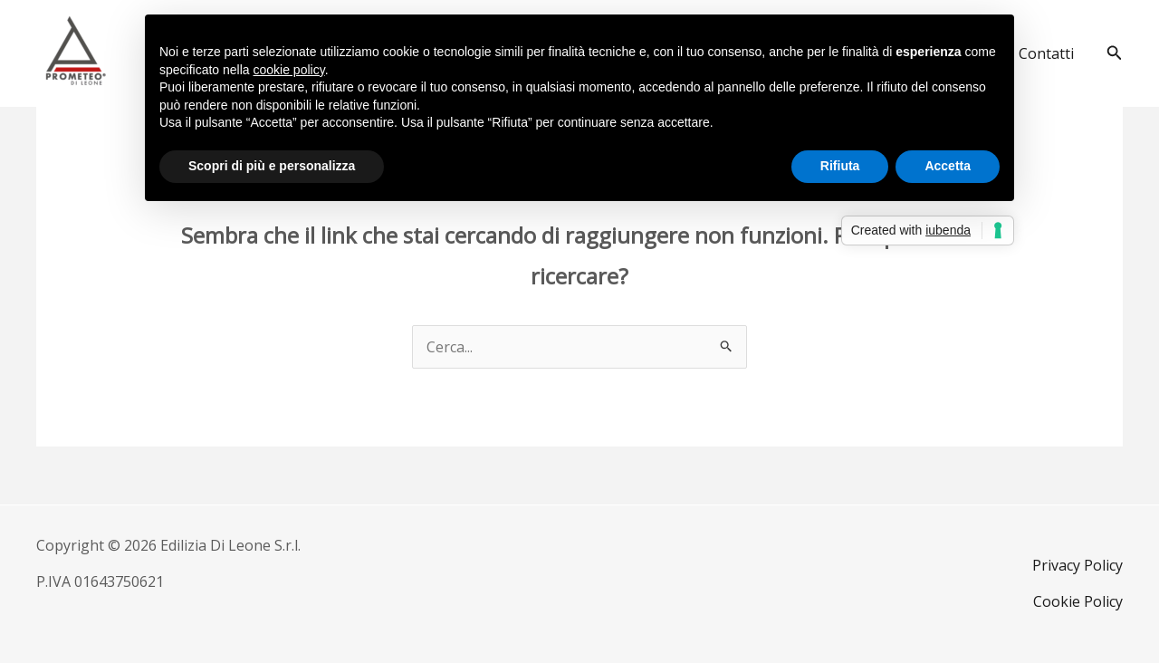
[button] (1114, 53)
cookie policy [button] (289, 69)
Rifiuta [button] (840, 166)
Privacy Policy (1077, 565)
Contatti (1046, 53)
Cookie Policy (1078, 601)
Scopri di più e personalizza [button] (271, 166)
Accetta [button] (947, 166)
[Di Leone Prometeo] (75, 52)
